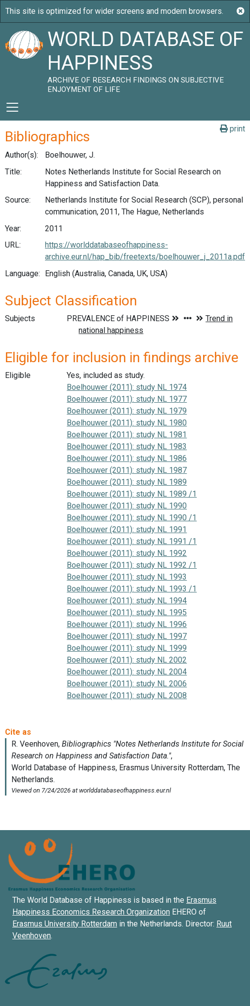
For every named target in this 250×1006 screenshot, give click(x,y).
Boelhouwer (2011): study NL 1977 (127, 399)
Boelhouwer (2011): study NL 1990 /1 (132, 517)
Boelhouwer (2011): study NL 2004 (127, 671)
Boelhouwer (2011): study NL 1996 (127, 624)
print (232, 128)
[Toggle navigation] (12, 107)
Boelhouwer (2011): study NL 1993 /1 (132, 588)
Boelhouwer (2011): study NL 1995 (127, 612)
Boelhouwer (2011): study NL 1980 (127, 422)
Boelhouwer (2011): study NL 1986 (127, 458)
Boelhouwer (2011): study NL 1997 (127, 636)
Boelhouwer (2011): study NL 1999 (127, 648)
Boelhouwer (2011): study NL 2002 (127, 660)
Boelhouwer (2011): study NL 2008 (127, 695)
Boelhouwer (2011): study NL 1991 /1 (132, 541)
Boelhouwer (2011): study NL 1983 (127, 446)
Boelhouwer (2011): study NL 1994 (127, 600)
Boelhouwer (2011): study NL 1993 (127, 577)
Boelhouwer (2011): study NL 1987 (127, 470)
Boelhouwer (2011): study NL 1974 (127, 387)
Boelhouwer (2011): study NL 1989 (127, 482)
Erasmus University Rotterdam (64, 923)
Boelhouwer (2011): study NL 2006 (127, 683)
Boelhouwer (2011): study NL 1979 (127, 411)
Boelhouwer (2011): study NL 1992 (127, 553)
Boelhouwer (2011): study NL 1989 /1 (132, 494)
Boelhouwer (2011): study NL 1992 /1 (132, 565)
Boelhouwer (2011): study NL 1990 (127, 505)
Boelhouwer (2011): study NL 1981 (127, 434)
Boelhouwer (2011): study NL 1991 (127, 529)
